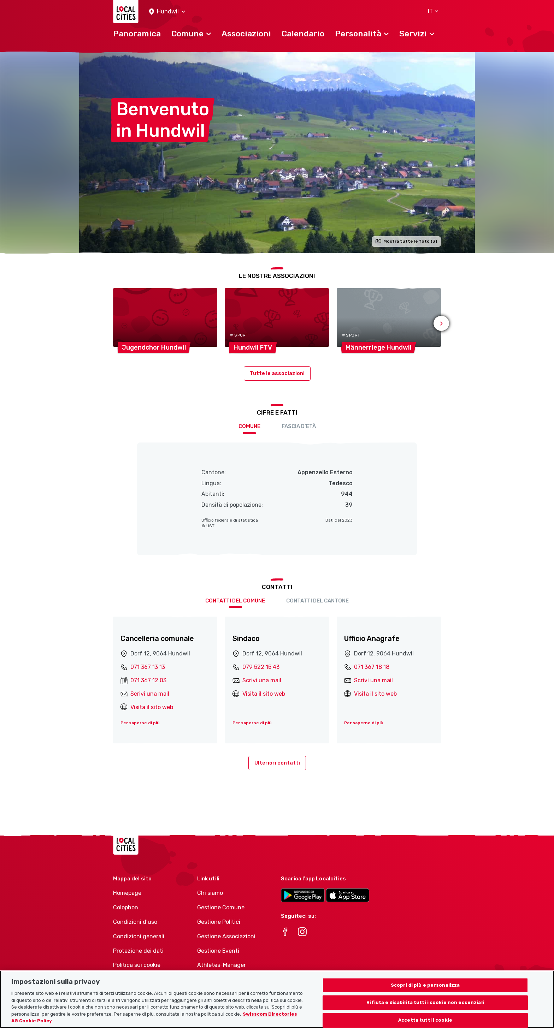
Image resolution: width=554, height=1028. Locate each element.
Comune (249, 426)
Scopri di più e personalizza (425, 990)
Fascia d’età (299, 426)
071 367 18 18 (371, 667)
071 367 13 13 (147, 667)
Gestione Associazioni (226, 936)
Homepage (127, 893)
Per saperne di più (140, 722)
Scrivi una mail (149, 693)
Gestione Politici (218, 922)
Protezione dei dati (138, 950)
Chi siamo (210, 893)
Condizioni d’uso (135, 922)
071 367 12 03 (148, 680)
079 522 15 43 (260, 667)
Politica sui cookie (136, 965)
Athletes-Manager (221, 965)
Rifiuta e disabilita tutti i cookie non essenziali (425, 1008)
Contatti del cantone (317, 601)
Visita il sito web (151, 707)
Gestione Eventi (218, 950)
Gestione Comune (220, 907)
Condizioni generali (138, 936)
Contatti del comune (235, 601)
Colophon (125, 907)
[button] (167, 12)
